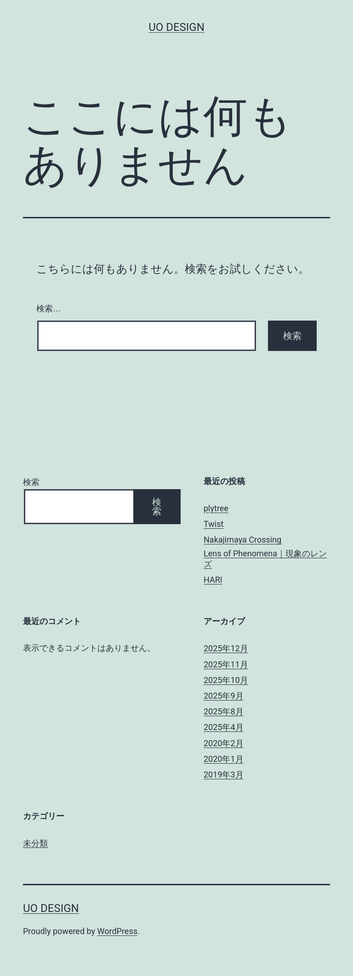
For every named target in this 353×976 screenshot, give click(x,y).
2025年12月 (226, 648)
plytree (216, 508)
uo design (176, 27)
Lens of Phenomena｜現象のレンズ (265, 559)
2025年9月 (224, 696)
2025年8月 (224, 711)
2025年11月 (226, 664)
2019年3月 (224, 774)
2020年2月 (224, 743)
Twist (213, 524)
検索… (48, 308)
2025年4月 (224, 727)
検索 (31, 482)
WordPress (117, 931)
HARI (213, 579)
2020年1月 (224, 759)
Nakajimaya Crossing (242, 539)
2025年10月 (226, 680)
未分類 (35, 843)
